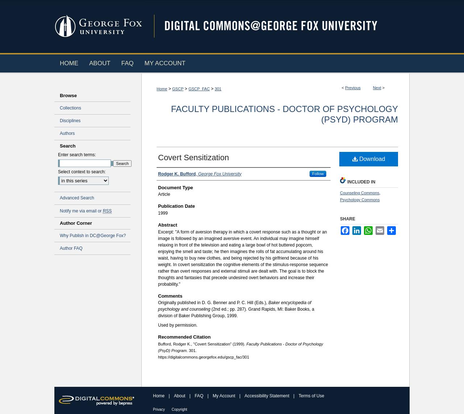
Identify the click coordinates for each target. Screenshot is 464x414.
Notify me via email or (86, 211)
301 (218, 89)
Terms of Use (311, 395)
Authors (67, 133)
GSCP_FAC (199, 89)
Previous (353, 88)
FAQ (199, 395)
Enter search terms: (77, 154)
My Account (224, 395)
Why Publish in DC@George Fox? (93, 235)
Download (368, 159)
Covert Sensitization (193, 157)
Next (377, 88)
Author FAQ (71, 248)
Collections (70, 108)
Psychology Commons (360, 200)
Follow (318, 173)
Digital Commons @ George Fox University (277, 26)
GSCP (177, 89)
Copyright (179, 409)
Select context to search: (81, 171)
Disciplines (70, 120)
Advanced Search (77, 197)
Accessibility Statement (268, 395)
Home (162, 89)
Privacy (159, 409)
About (180, 395)
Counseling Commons (359, 193)
